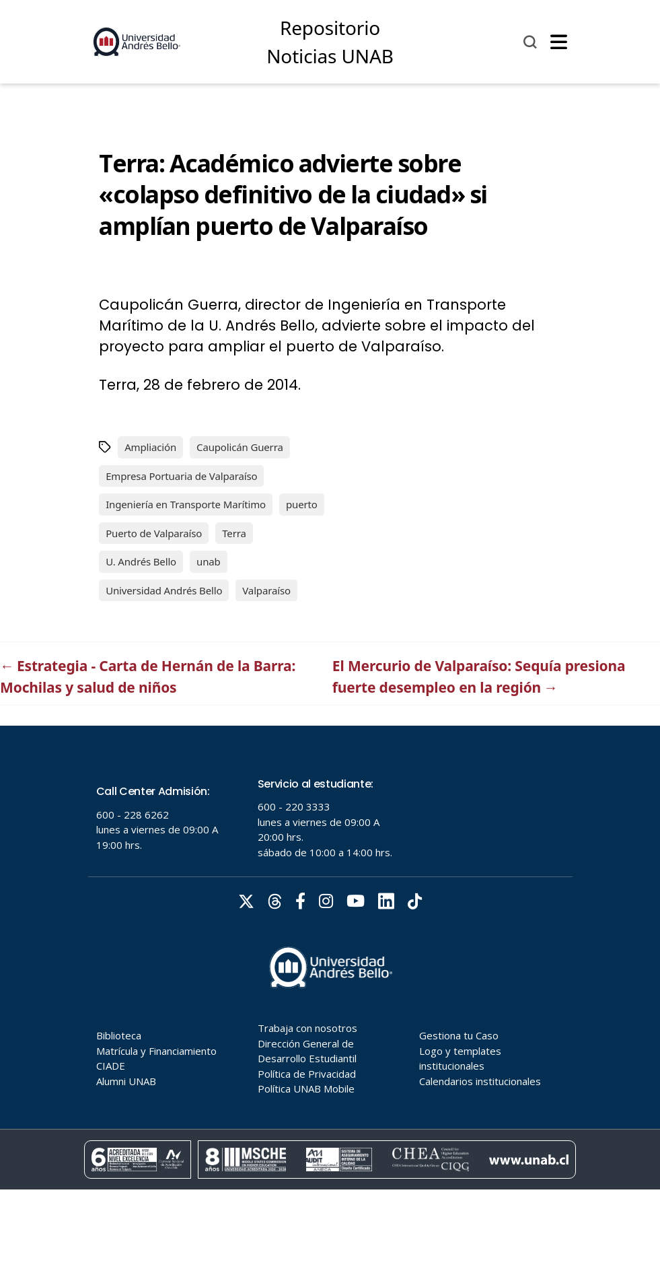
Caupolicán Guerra (239, 447)
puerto (302, 504)
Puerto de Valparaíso (154, 533)
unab (208, 561)
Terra (234, 533)
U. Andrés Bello (141, 561)
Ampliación (150, 447)
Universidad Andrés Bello (164, 590)
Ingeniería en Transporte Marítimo (186, 504)
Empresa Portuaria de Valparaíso (181, 476)
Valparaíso (266, 590)
